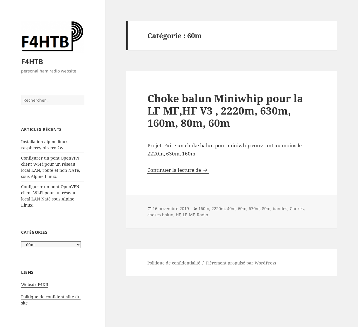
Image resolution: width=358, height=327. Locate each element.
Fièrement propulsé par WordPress (241, 263)
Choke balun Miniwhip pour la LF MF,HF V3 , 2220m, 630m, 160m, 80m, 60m (225, 110)
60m (242, 208)
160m (203, 208)
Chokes (297, 208)
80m (266, 208)
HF (178, 214)
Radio (202, 214)
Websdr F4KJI (34, 284)
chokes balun (160, 214)
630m (254, 208)
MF (192, 214)
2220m (218, 208)
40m (231, 208)
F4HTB (32, 61)
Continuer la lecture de (178, 170)
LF (185, 214)
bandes (280, 208)
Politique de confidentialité (173, 263)
